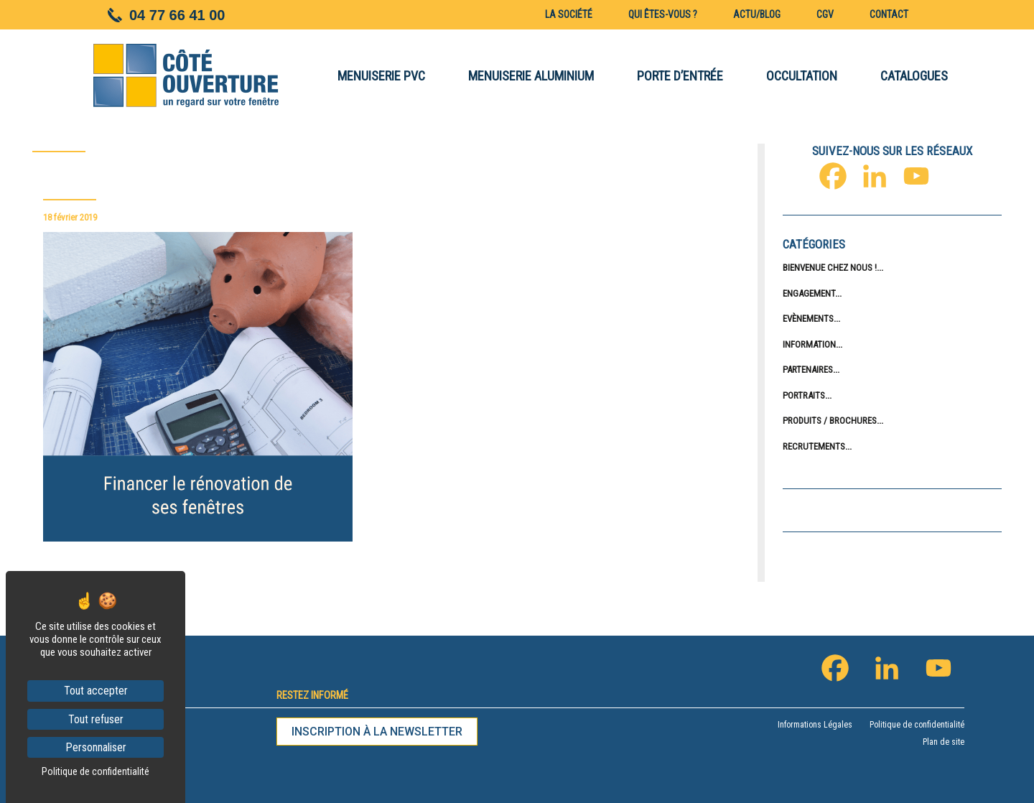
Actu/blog (757, 14)
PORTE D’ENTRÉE (680, 75)
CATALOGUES (914, 75)
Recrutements (814, 446)
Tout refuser (96, 719)
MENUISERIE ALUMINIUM (531, 75)
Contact (889, 14)
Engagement (809, 293)
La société (568, 14)
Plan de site (943, 742)
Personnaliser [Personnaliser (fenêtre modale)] (95, 747)
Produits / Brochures (830, 420)
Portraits (804, 395)
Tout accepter (96, 690)
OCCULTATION (801, 75)
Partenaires (808, 369)
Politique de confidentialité (917, 725)
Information (809, 344)
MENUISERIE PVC (381, 75)
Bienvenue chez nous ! (830, 267)
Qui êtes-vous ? (662, 14)
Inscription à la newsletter (377, 731)
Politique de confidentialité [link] (95, 771)
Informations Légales (815, 725)
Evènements (808, 318)
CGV (825, 14)
